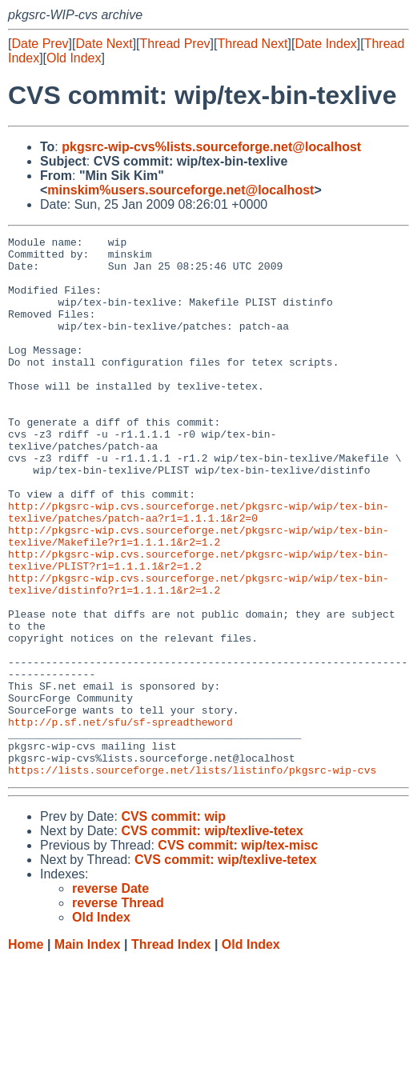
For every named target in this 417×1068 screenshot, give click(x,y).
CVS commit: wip (173, 924)
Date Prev (39, 43)
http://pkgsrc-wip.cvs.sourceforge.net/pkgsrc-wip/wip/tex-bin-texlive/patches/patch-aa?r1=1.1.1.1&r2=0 (198, 568)
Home (25, 1052)
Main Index (87, 1052)
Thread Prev (175, 43)
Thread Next (252, 43)
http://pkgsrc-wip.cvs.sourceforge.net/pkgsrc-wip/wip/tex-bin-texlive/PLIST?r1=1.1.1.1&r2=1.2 (198, 625)
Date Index (325, 43)
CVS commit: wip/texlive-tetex (212, 939)
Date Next (103, 43)
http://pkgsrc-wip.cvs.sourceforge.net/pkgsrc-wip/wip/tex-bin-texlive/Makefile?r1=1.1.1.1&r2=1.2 (198, 596)
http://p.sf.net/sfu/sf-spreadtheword (120, 820)
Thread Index (171, 1052)
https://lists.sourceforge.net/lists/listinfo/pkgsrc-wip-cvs (192, 877)
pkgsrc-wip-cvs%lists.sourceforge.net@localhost (211, 147)
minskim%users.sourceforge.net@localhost (180, 190)
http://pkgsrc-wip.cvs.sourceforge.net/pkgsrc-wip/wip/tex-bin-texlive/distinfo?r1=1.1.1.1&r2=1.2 (198, 654)
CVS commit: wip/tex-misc (238, 953)
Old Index (73, 58)
